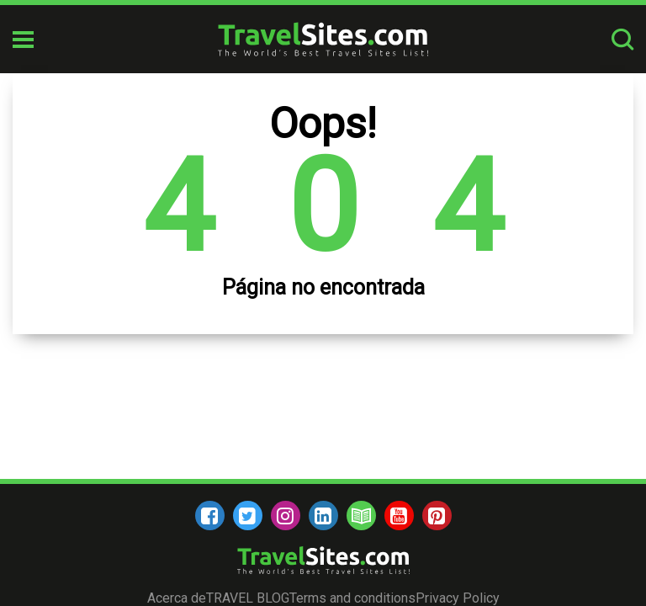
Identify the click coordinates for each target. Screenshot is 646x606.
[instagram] (285, 515)
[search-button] (622, 39)
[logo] (323, 39)
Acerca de (176, 598)
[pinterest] (437, 515)
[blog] (361, 515)
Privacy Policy (458, 598)
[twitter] (247, 515)
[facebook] (210, 515)
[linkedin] (323, 515)
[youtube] (399, 515)
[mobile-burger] (23, 39)
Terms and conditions (352, 598)
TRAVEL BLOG (247, 598)
